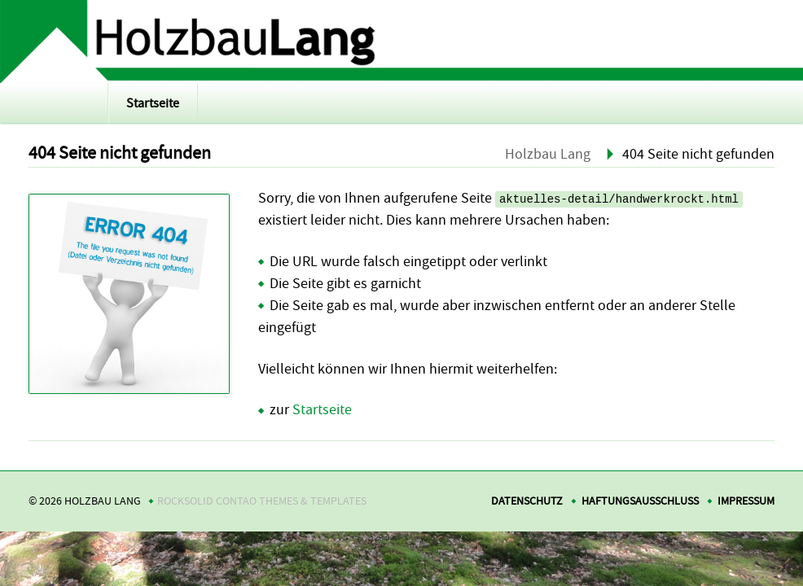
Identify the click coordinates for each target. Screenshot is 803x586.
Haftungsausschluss (640, 501)
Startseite (152, 103)
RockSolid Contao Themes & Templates (261, 501)
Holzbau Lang (547, 154)
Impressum (745, 501)
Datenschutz (527, 501)
